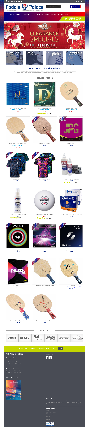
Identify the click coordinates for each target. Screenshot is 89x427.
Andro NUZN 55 (17, 285)
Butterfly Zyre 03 (17, 250)
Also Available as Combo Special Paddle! (71, 287)
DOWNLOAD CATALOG (13, 378)
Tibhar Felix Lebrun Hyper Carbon (18, 321)
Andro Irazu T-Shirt (44, 179)
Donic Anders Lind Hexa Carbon (44, 321)
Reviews (48, 416)
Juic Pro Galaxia (71, 143)
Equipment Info (49, 415)
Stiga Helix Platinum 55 (71, 250)
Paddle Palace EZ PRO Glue (71, 179)
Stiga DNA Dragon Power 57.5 (18, 108)
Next (85, 338)
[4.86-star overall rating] (44, 218)
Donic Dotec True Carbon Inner (17, 143)
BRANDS (19, 14)
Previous (4, 338)
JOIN (60, 348)
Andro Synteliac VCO (71, 108)
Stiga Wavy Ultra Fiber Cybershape (44, 285)
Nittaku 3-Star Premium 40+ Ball (44, 214)
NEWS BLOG (55, 14)
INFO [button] (47, 14)
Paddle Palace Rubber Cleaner (18, 214)
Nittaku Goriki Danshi (44, 143)
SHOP (12, 14)
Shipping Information (51, 412)
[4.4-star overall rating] (71, 182)
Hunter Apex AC (71, 285)
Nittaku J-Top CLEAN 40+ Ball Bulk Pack (71, 214)
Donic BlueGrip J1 (44, 250)
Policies (47, 410)
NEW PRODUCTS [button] (29, 14)
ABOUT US (64, 14)
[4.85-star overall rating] (18, 218)
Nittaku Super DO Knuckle (44, 108)
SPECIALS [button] (40, 14)
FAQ (47, 413)
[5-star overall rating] (44, 114)
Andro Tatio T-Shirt (18, 179)
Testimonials (49, 418)
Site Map (48, 419)
